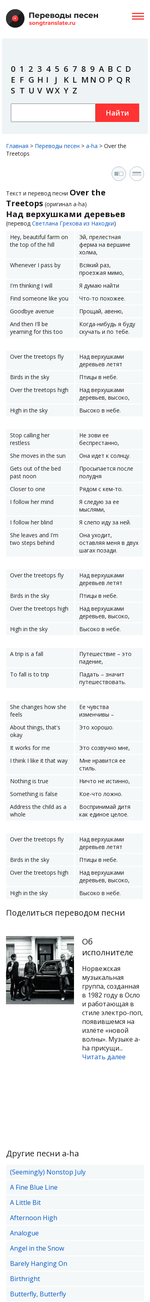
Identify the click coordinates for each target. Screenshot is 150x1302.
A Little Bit (25, 1202)
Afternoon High (33, 1217)
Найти (117, 113)
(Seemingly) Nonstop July (48, 1172)
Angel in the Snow (37, 1248)
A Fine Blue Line (34, 1187)
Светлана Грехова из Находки (73, 223)
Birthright (25, 1278)
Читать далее (104, 1056)
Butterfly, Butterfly (38, 1294)
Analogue (24, 1233)
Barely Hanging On (38, 1263)
